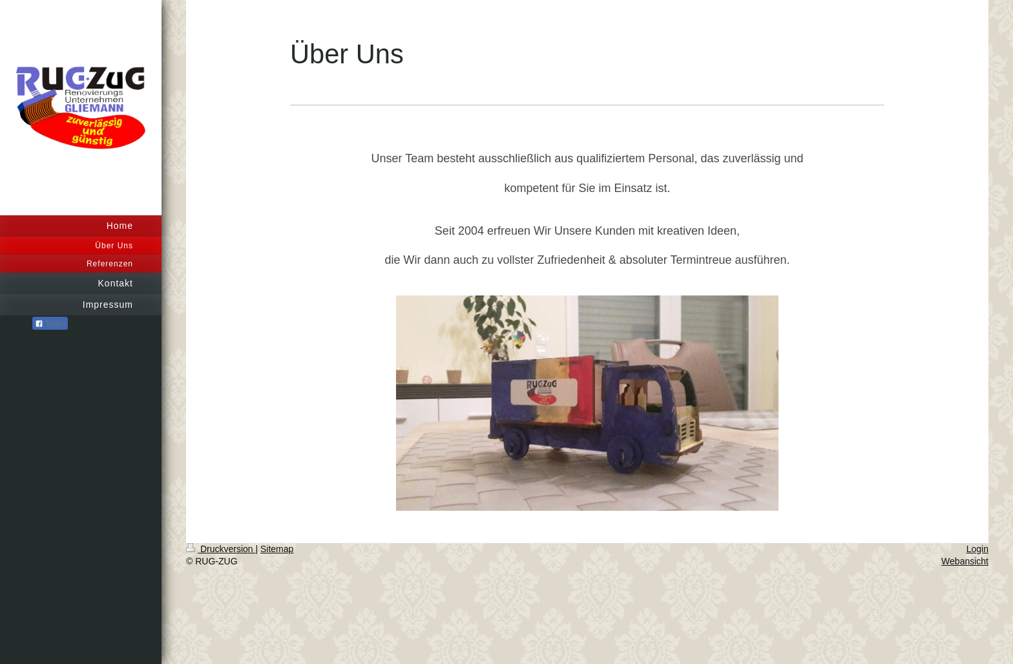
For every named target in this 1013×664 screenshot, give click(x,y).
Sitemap (276, 549)
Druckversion (220, 549)
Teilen (50, 323)
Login (977, 549)
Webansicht (964, 561)
